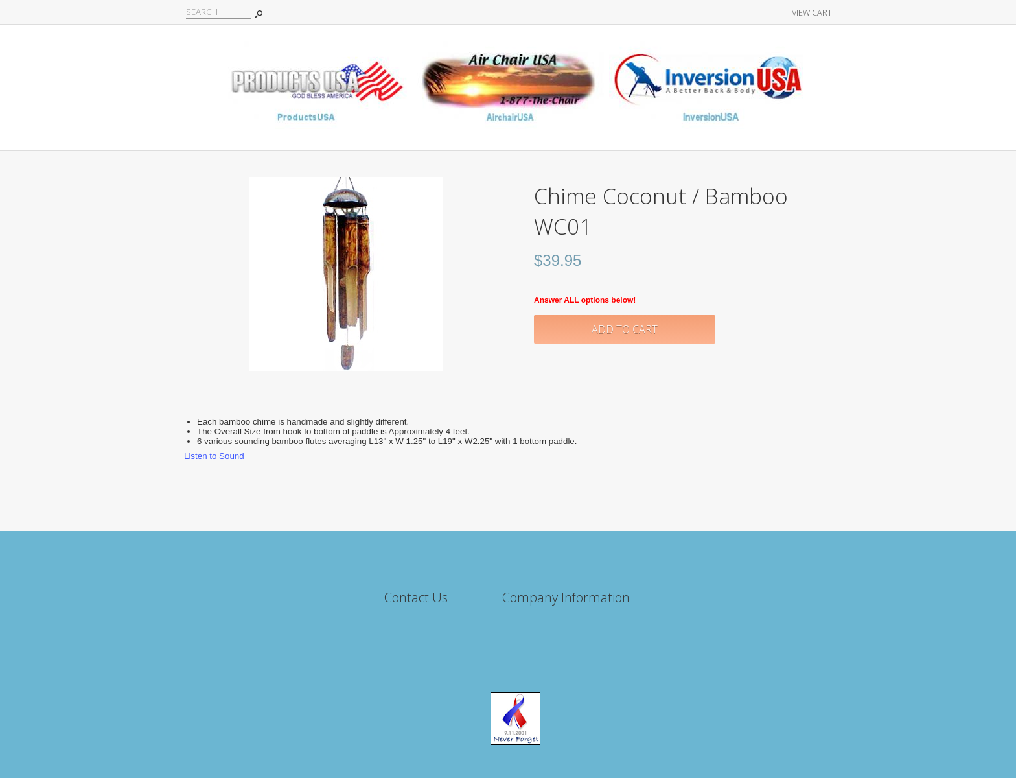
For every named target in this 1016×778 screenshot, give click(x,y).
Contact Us (416, 597)
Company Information (566, 597)
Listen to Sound (214, 456)
